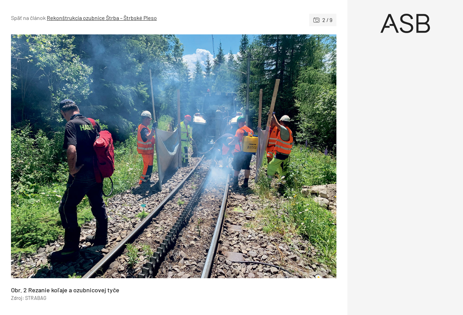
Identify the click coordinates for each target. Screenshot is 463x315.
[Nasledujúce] (255, 156)
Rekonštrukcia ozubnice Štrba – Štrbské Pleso (102, 17)
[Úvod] (405, 23)
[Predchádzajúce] (92, 156)
